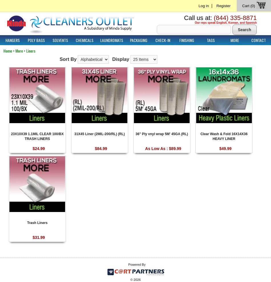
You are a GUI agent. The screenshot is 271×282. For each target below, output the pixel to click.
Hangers (12, 40)
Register (223, 6)
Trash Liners (37, 223)
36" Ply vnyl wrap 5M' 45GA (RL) (162, 134)
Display (120, 59)
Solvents (60, 40)
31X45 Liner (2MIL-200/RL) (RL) (99, 134)
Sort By (68, 59)
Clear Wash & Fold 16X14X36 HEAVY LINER (224, 136)
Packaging (138, 40)
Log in (203, 6)
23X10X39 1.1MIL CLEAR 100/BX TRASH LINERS (37, 136)
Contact (258, 40)
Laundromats (111, 40)
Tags (211, 40)
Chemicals (84, 40)
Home (7, 51)
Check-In (162, 40)
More (234, 40)
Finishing (186, 40)
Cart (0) (254, 6)
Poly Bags (36, 40)
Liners (30, 51)
